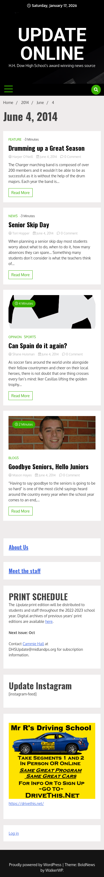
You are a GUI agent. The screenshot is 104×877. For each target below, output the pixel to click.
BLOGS (13, 458)
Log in (14, 833)
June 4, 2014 (47, 157)
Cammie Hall (33, 643)
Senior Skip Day (28, 224)
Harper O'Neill (21, 157)
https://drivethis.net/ (26, 803)
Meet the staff (25, 571)
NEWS (13, 216)
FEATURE (14, 139)
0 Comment (72, 157)
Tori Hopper (19, 233)
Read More (20, 192)
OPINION (15, 337)
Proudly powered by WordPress (35, 864)
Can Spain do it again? (37, 345)
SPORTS (30, 337)
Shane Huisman (22, 354)
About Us (18, 547)
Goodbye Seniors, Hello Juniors (48, 466)
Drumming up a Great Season (46, 148)
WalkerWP (54, 870)
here (49, 621)
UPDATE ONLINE (52, 44)
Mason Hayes (20, 475)
